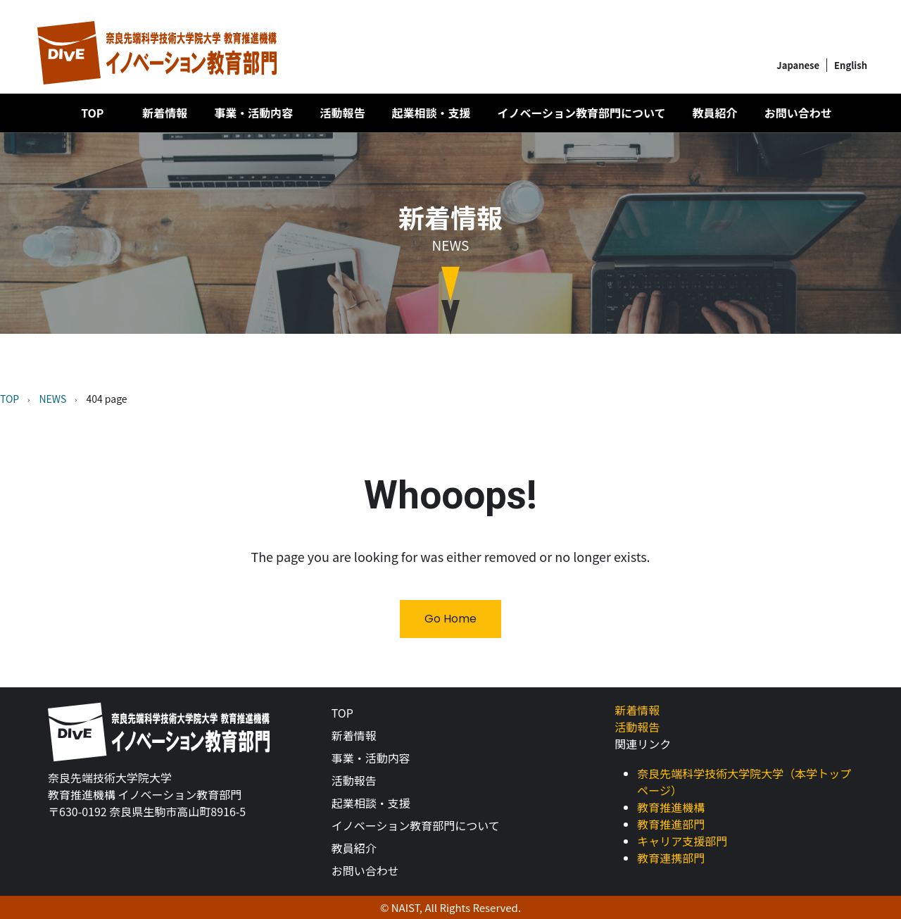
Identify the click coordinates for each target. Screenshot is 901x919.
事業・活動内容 (253, 112)
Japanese (797, 65)
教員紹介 (715, 112)
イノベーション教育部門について (581, 112)
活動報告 (342, 112)
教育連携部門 (671, 857)
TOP (92, 112)
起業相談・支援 (430, 112)
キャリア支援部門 (682, 840)
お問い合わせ (798, 112)
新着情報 (164, 112)
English (850, 65)
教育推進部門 (671, 823)
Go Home (450, 619)
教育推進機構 (671, 807)
